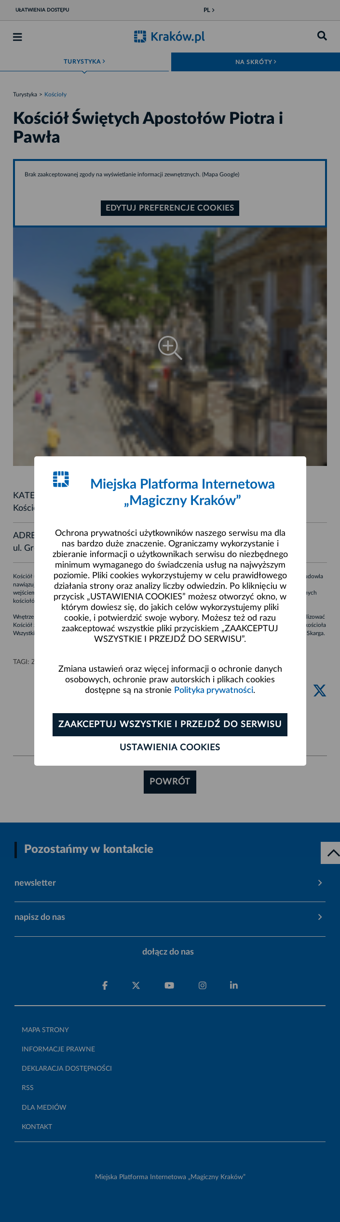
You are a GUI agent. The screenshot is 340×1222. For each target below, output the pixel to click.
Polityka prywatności (213, 690)
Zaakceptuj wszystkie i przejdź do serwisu (170, 724)
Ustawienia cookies (170, 748)
